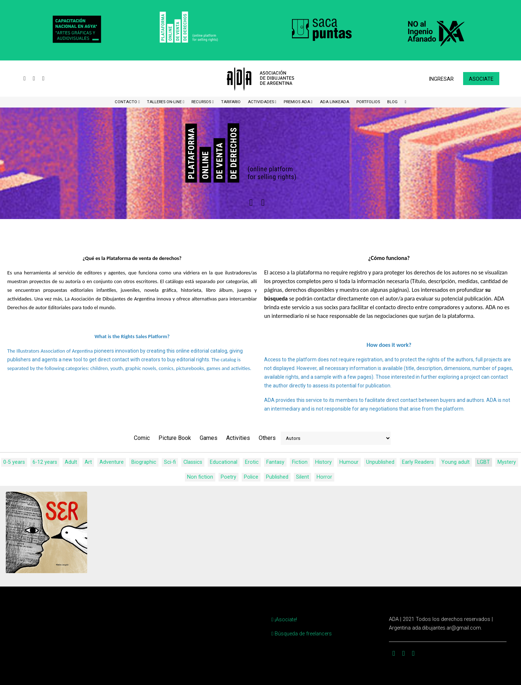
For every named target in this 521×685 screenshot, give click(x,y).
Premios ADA (297, 102)
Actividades (261, 102)
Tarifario (231, 102)
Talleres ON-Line (165, 102)
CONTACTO (126, 102)
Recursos (201, 102)
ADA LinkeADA (334, 102)
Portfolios (368, 102)
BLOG (392, 102)
